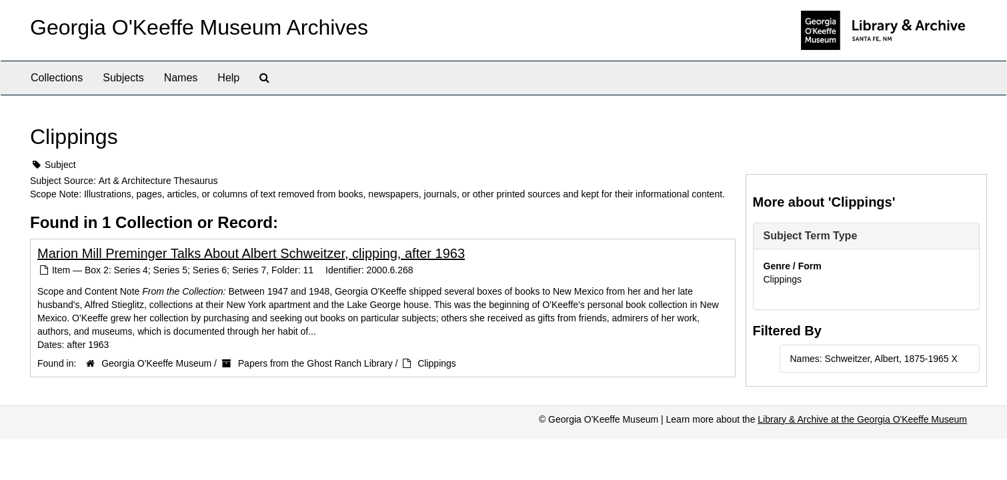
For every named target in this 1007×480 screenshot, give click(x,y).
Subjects (123, 77)
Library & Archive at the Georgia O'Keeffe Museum (862, 419)
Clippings (436, 363)
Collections (57, 77)
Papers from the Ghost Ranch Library (315, 363)
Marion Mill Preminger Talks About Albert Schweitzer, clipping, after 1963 (251, 253)
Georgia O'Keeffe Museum (156, 363)
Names (181, 77)
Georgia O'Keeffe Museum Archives (199, 27)
